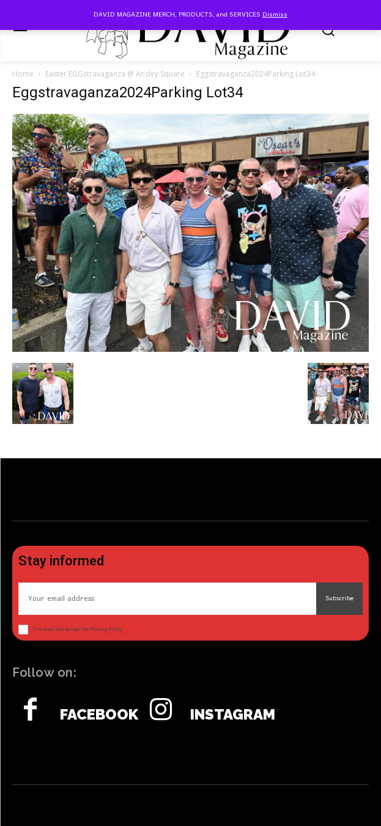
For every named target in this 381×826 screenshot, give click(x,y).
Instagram (232, 714)
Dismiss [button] (274, 14)
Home (23, 74)
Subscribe (339, 598)
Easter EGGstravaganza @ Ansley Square (115, 74)
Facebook (99, 714)
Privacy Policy (106, 629)
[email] (167, 598)
